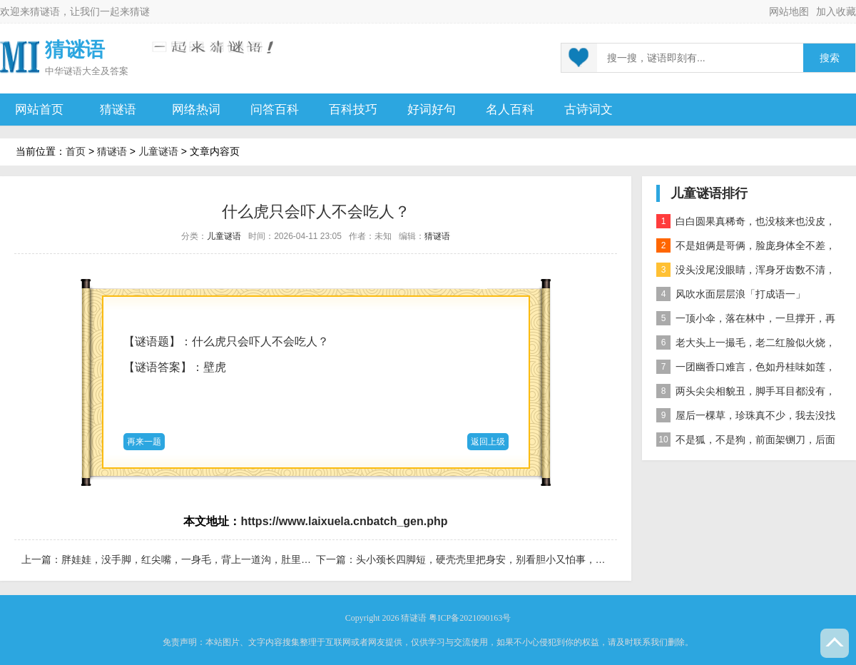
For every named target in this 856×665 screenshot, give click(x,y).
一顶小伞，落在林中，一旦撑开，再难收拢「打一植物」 (745, 320)
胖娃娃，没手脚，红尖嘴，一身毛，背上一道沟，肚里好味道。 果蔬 (212, 559)
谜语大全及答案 (95, 71)
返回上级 (488, 442)
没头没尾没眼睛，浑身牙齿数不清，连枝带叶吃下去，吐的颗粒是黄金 (745, 272)
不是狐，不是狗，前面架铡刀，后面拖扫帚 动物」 (745, 442)
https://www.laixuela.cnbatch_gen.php (343, 521)
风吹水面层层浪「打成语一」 (730, 294)
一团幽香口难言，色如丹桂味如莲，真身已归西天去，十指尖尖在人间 (745, 369)
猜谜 (140, 11)
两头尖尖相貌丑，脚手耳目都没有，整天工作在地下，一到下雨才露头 (745, 393)
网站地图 (789, 11)
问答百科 (274, 109)
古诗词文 (588, 109)
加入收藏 (836, 11)
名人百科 (510, 109)
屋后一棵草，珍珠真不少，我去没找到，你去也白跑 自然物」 (745, 417)
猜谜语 (45, 11)
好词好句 (431, 109)
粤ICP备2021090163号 (470, 618)
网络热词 (196, 109)
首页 (76, 151)
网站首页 (39, 109)
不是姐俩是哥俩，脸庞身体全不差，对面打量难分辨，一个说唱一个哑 (745, 248)
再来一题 (144, 442)
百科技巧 (353, 109)
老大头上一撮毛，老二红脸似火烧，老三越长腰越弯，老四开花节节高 (745, 345)
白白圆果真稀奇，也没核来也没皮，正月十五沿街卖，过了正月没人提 (745, 223)
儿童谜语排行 (709, 193)
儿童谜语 (158, 151)
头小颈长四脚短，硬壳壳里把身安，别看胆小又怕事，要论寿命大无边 (511, 559)
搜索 (830, 58)
